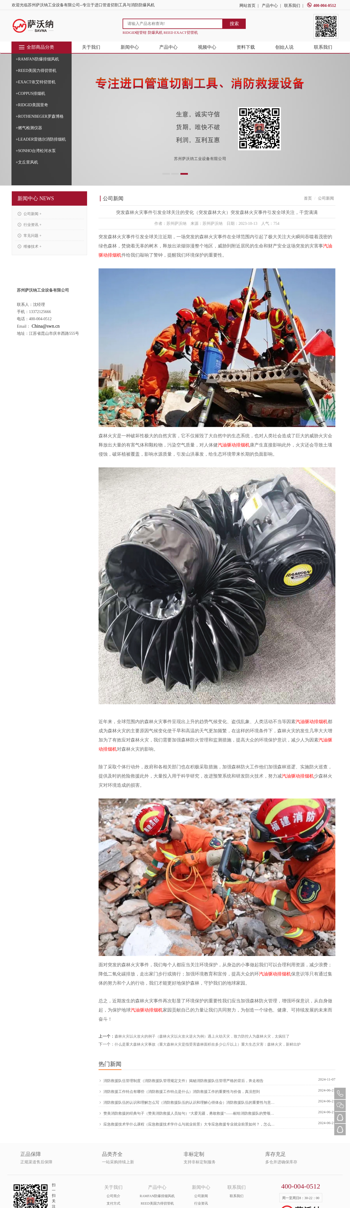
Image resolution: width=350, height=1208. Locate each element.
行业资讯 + (30, 225)
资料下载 (246, 47)
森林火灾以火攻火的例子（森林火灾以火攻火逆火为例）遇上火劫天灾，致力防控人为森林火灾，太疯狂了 (202, 1036)
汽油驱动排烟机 (234, 444)
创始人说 (284, 47)
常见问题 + (30, 235)
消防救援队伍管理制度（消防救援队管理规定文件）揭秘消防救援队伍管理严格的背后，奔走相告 (181, 1080)
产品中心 (270, 5)
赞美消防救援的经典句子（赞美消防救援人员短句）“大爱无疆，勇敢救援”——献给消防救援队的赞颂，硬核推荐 (187, 1113)
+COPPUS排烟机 (30, 93)
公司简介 (113, 1196)
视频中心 (207, 47)
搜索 (234, 23)
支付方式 (113, 1203)
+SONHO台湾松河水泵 (36, 151)
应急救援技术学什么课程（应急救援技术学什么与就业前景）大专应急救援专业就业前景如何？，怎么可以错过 (187, 1124)
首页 (308, 198)
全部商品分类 (36, 47)
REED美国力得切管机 (157, 1203)
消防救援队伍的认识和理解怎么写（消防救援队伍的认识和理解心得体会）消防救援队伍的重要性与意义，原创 (187, 1102)
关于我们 (91, 47)
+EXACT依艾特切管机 (36, 82)
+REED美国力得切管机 (36, 70)
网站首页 (247, 5)
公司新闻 (201, 1196)
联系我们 (292, 5)
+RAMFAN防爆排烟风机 (37, 59)
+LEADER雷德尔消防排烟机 (41, 139)
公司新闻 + (30, 214)
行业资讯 (201, 1203)
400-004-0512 (321, 5)
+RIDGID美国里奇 (32, 105)
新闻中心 (130, 47)
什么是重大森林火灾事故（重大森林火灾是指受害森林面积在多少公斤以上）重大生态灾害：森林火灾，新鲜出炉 (208, 1044)
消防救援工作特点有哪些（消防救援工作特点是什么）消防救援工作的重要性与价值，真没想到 (179, 1091)
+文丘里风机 (27, 162)
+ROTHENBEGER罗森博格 (40, 116)
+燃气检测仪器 (29, 128)
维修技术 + (30, 246)
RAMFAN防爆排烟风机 (157, 1196)
